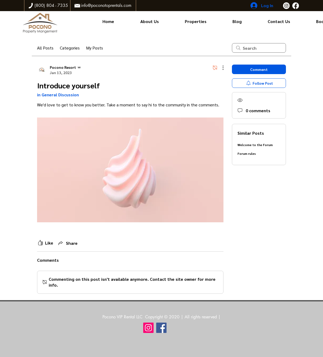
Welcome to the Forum (255, 145)
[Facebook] (295, 5)
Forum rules (246, 153)
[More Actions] (220, 68)
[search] (259, 48)
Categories (70, 48)
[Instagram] (286, 5)
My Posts (94, 48)
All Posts (45, 48)
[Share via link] (67, 243)
